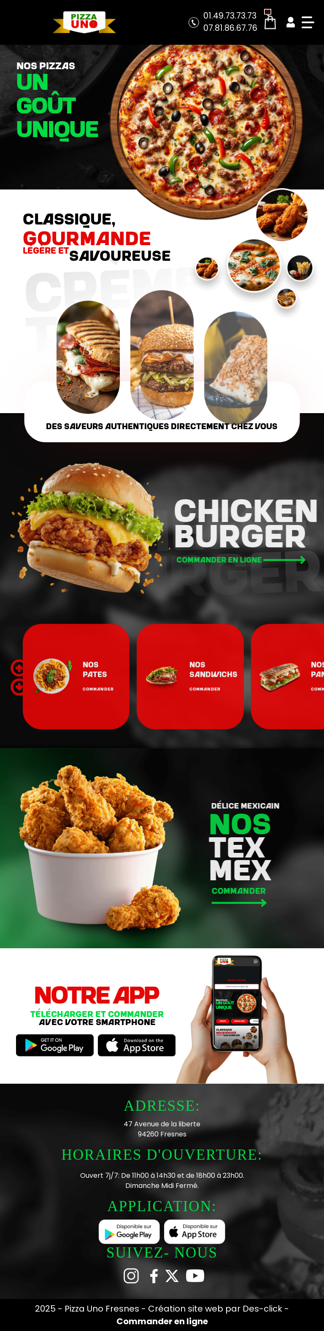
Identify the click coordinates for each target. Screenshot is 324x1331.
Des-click (262, 1309)
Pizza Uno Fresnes (103, 1309)
